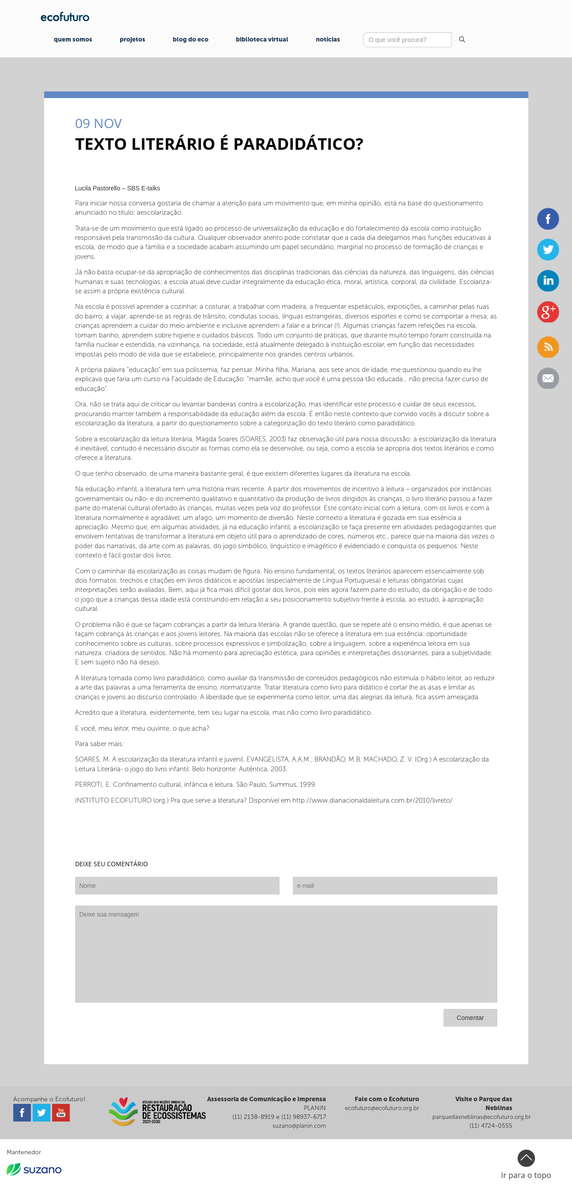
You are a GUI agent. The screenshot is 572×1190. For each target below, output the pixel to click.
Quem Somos (73, 39)
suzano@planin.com (299, 1125)
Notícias (328, 39)
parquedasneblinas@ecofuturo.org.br (481, 1117)
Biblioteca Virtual (262, 39)
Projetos (132, 39)
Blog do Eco (190, 39)
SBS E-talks (143, 188)
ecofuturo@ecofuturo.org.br (382, 1108)
